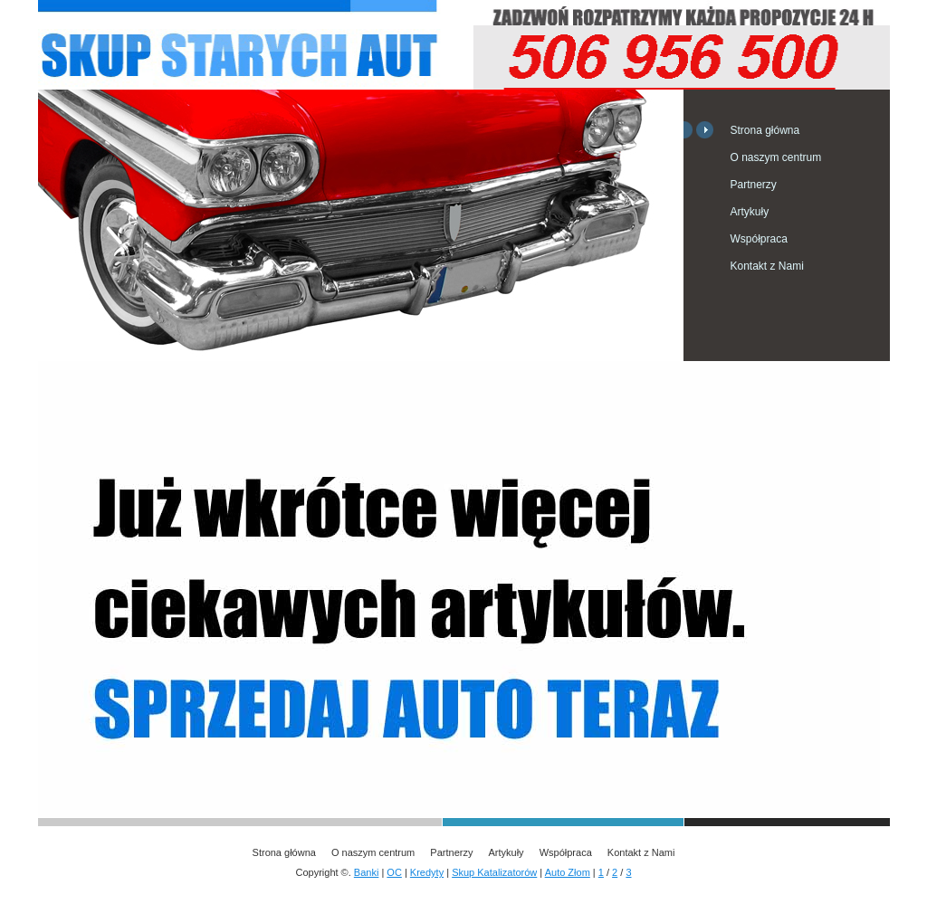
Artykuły (750, 211)
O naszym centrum (776, 157)
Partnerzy (754, 184)
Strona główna (765, 130)
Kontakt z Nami (767, 266)
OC (394, 872)
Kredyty (427, 872)
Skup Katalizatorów (494, 872)
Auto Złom (567, 872)
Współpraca (759, 239)
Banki (366, 872)
